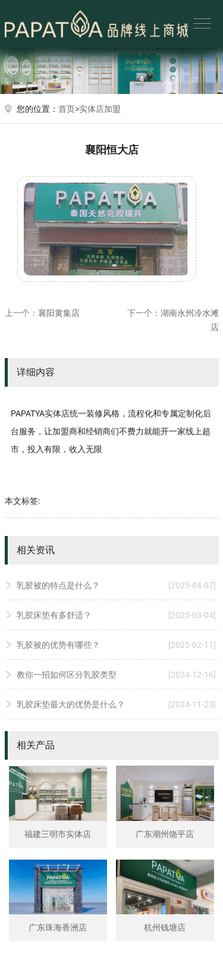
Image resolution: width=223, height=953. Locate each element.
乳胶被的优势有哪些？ (116, 645)
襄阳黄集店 (59, 313)
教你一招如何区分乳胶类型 (116, 674)
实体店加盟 (100, 109)
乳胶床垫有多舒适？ (116, 615)
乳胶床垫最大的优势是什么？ (116, 704)
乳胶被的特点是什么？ (116, 585)
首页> (68, 109)
